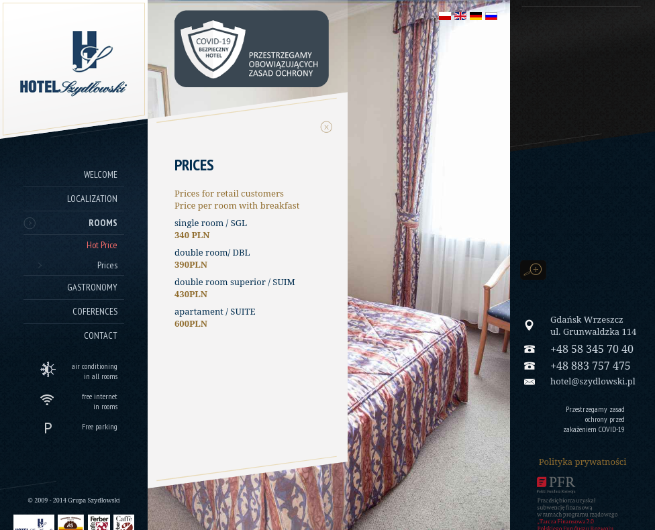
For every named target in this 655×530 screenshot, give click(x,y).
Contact (100, 335)
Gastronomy (92, 287)
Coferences (94, 311)
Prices (107, 265)
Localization (92, 199)
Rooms (103, 223)
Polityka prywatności (583, 462)
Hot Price (102, 245)
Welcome (100, 174)
